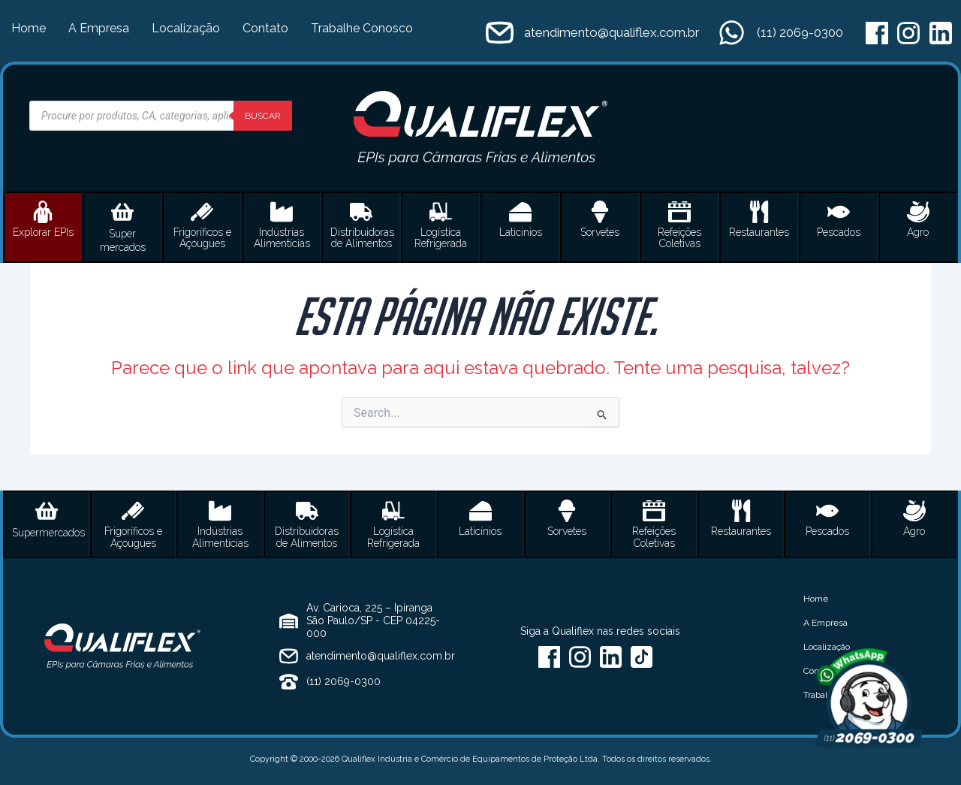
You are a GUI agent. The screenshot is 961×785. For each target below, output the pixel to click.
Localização (186, 28)
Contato (265, 28)
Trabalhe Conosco (362, 28)
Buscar (263, 115)
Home (28, 28)
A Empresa (98, 28)
